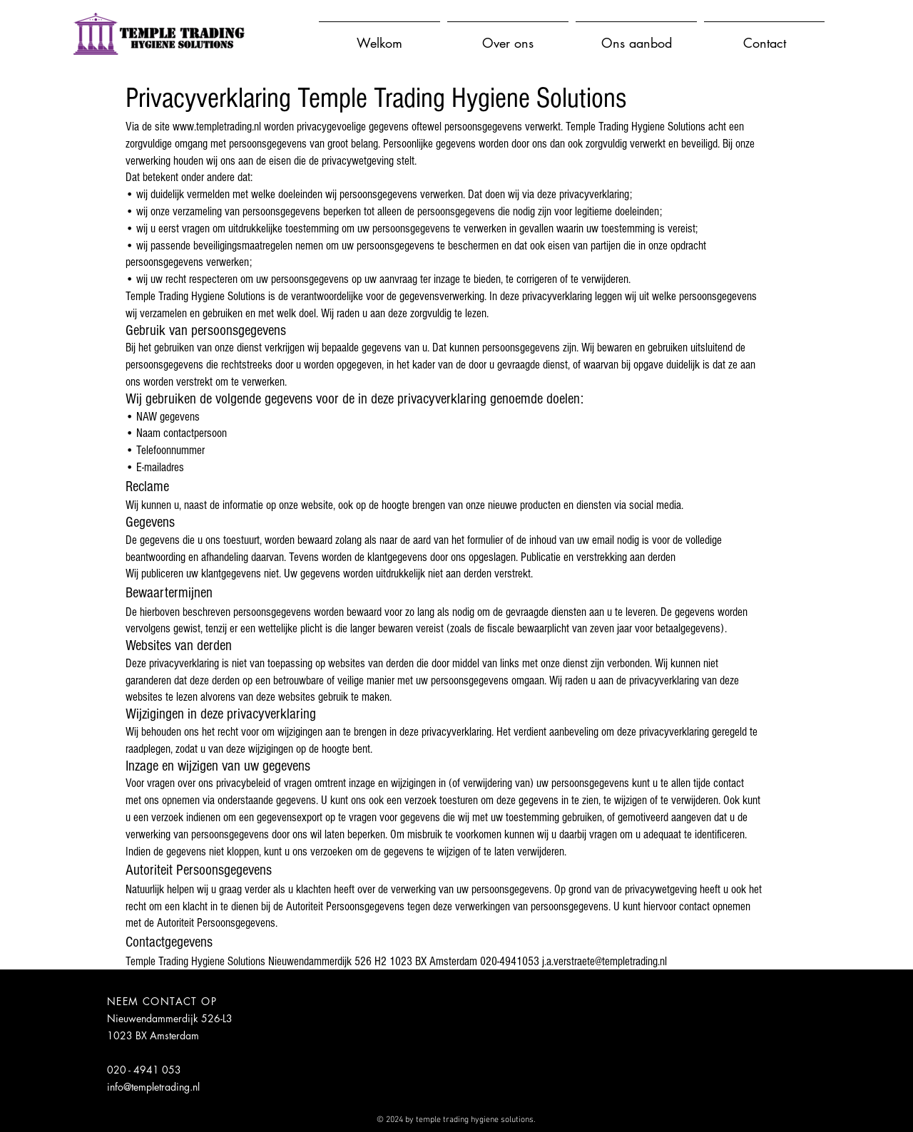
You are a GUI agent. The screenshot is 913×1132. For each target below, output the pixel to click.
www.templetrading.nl (217, 126)
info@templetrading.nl (153, 1087)
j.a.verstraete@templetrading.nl (604, 961)
